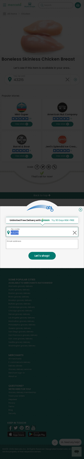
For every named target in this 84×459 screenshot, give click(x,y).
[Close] (80, 210)
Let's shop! (42, 256)
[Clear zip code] (75, 232)
